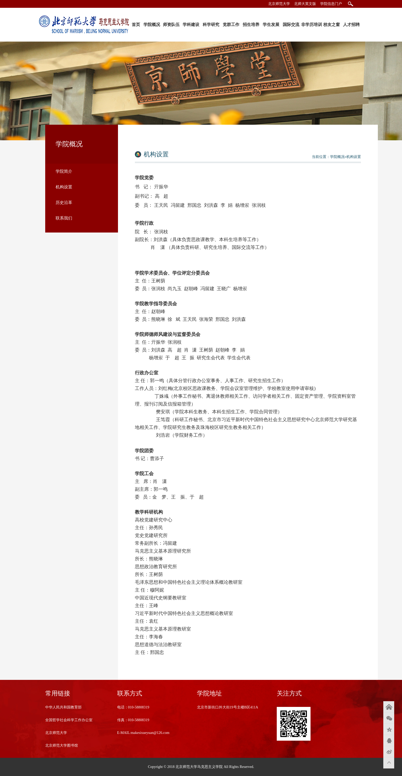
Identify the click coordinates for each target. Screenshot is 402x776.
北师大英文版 (305, 4)
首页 (136, 24)
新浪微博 (388, 751)
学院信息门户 (331, 4)
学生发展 (271, 24)
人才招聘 (351, 24)
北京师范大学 (279, 4)
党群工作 (231, 24)
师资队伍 (171, 24)
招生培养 (251, 24)
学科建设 (191, 24)
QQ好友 (388, 740)
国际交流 (291, 24)
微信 (388, 718)
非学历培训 (311, 24)
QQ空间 (388, 729)
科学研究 (211, 24)
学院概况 (151, 24)
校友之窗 (331, 24)
